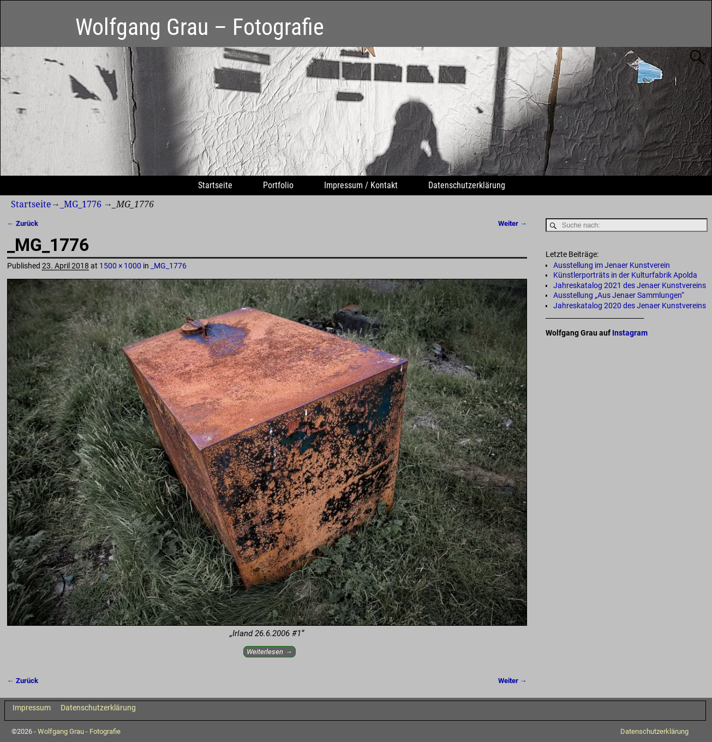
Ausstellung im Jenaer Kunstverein (611, 265)
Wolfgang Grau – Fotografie (199, 27)
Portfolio (278, 185)
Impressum (32, 707)
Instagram (630, 332)
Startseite (215, 185)
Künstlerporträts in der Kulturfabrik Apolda (625, 275)
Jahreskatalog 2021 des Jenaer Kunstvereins (629, 285)
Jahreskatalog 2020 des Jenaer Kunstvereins (629, 305)
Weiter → (512, 223)
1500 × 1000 (120, 265)
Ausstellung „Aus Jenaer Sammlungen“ (618, 295)
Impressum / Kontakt (361, 185)
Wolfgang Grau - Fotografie (79, 731)
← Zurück (22, 223)
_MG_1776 (80, 204)
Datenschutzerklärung (466, 185)
